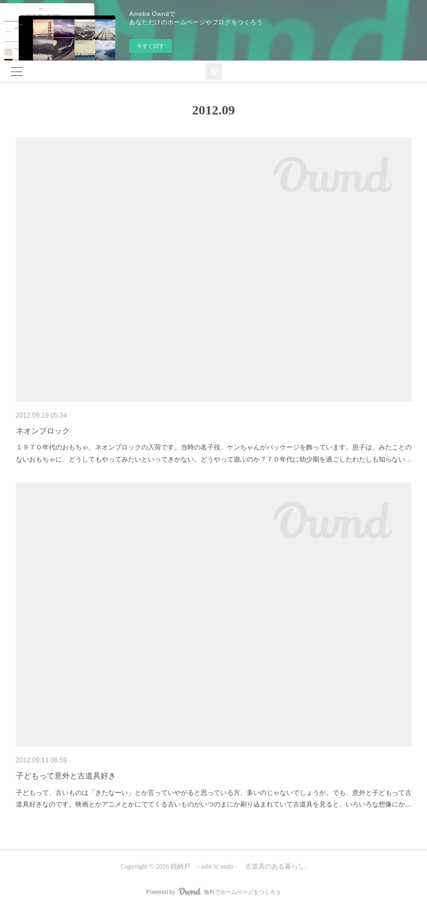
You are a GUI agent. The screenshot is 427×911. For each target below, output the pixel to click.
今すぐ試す (150, 46)
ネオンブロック (43, 430)
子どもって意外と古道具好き (66, 775)
